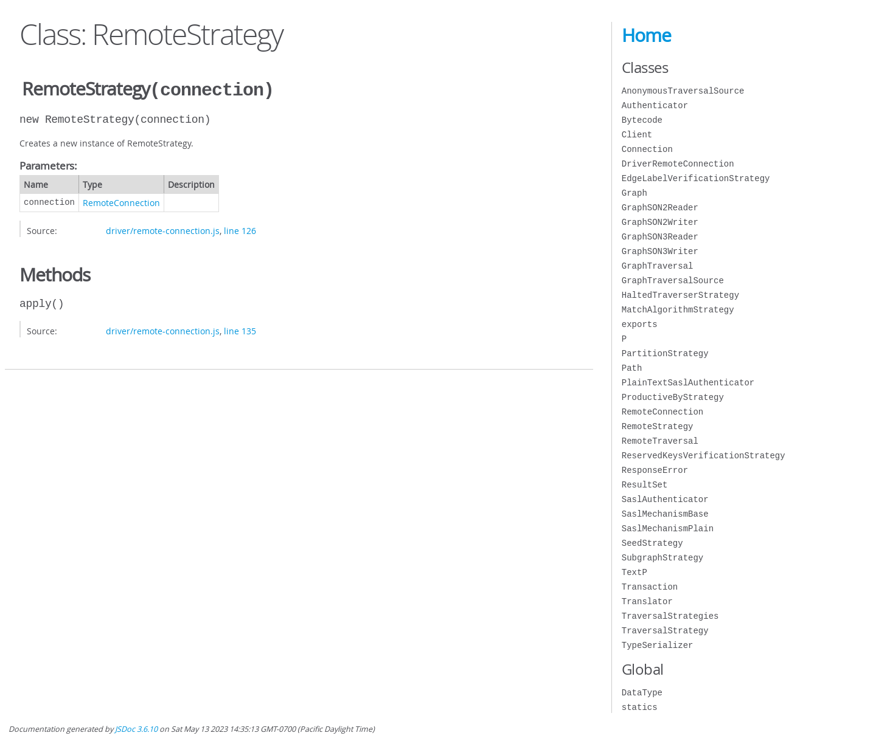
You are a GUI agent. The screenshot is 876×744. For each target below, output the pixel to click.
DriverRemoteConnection (678, 164)
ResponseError (655, 470)
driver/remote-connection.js (163, 229)
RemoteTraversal (660, 441)
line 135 (240, 330)
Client (637, 134)
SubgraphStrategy (662, 557)
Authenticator (655, 105)
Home (646, 35)
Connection (647, 149)
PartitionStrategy (665, 353)
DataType (642, 692)
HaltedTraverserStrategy (680, 295)
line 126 (240, 229)
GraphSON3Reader (660, 237)
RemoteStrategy (657, 426)
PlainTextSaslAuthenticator (688, 382)
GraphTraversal (657, 266)
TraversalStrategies (670, 616)
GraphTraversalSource (673, 280)
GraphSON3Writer (660, 251)
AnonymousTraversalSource (683, 91)
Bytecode (642, 120)
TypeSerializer (657, 645)
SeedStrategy (652, 543)
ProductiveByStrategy (673, 397)
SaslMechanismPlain (668, 528)
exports (640, 324)
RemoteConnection (121, 201)
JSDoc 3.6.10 (136, 729)
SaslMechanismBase (665, 514)
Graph (634, 193)
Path (632, 368)
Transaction (650, 587)
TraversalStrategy (665, 630)
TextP (634, 572)
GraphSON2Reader (660, 207)
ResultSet (645, 485)
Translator (647, 601)
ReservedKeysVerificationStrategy (703, 455)
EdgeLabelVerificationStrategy (696, 178)
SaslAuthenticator (665, 499)
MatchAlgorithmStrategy (678, 309)
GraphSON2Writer (660, 222)
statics (640, 707)
